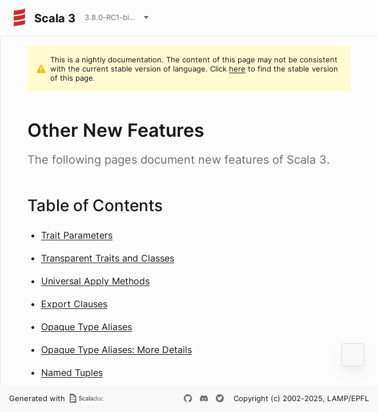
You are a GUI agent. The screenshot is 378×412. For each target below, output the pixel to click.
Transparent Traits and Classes (107, 258)
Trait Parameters (76, 235)
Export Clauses (74, 304)
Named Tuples (72, 372)
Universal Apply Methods (95, 281)
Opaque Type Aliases (86, 326)
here (237, 68)
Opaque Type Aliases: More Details (116, 349)
